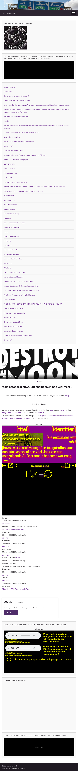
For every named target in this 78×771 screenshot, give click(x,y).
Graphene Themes (18, 768)
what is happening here (12, 137)
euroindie (5, 538)
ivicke (6, 232)
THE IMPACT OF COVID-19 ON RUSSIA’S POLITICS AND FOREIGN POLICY (33, 304)
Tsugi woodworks (10, 173)
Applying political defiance (13, 331)
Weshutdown (13, 602)
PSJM (17, 558)
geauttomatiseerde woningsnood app (18, 335)
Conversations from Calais (13, 308)
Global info (8, 263)
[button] (4, 364)
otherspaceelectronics (12, 236)
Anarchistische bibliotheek (13, 277)
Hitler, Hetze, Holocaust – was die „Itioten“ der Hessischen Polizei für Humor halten (34, 187)
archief (41, 412)
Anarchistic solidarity (11, 214)
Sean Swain (8, 178)
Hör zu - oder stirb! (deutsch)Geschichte (19, 142)
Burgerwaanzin (9, 299)
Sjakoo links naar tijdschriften (14, 272)
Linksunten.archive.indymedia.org (16, 116)
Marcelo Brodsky (10, 317)
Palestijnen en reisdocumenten (15, 182)
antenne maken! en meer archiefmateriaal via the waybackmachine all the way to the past (37, 105)
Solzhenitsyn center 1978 (13, 151)
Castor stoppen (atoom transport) (16, 96)
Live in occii (8, 340)
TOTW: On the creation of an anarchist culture (21, 133)
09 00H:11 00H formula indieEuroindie (17, 589)
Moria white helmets (11, 254)
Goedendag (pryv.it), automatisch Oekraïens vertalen (23, 191)
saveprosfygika (9, 87)
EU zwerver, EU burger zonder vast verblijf (19, 281)
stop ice (7, 121)
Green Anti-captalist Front (13, 322)
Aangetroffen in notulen (13, 259)
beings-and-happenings (11, 412)
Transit (62, 410)
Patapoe (68, 395)
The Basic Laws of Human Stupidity (17, 100)
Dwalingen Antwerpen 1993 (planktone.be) (20, 295)
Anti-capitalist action (11, 250)
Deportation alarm (10, 205)
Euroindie (6, 523)
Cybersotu (8, 245)
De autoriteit (8, 146)
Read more (11, 613)
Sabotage (7, 218)
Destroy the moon (10, 376)
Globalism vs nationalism (13, 326)
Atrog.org (7, 241)
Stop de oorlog (9, 169)
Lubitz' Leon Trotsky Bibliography (16, 160)
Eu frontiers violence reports (14, 313)
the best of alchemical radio (13, 529)
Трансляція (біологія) (12, 227)
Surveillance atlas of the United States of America (22, 290)
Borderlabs (8, 91)
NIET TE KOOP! (10, 164)
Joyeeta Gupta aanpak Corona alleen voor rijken (21, 286)
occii (52, 410)
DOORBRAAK (9, 196)
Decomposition (9, 200)
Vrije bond (7, 268)
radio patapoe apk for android (14, 223)
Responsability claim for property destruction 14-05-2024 (25, 155)
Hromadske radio (10, 209)
